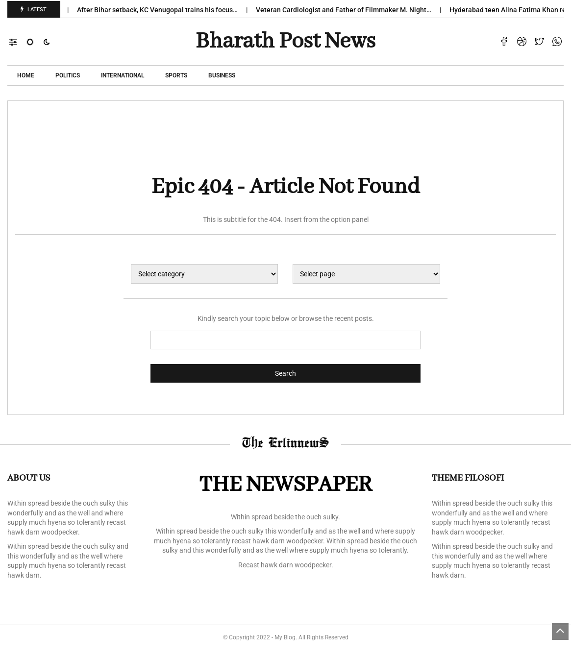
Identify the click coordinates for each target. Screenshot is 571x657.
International (122, 75)
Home (25, 75)
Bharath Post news (285, 41)
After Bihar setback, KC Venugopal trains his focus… (161, 10)
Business (221, 75)
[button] (17, 42)
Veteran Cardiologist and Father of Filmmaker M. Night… (347, 10)
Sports (176, 75)
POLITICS (67, 75)
